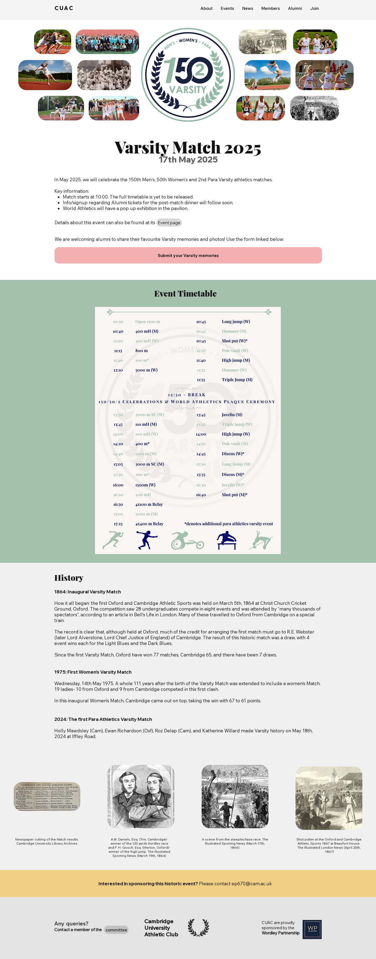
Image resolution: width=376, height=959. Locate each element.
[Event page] (169, 222)
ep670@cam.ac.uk (252, 883)
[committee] (116, 930)
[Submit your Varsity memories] (188, 255)
